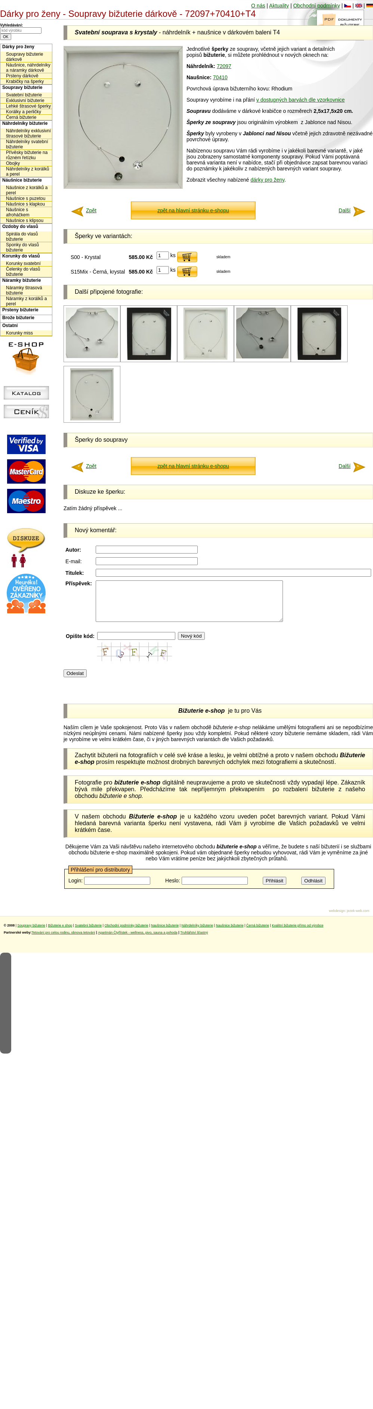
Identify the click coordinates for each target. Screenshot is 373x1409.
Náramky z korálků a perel (26, 301)
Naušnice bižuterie (165, 933)
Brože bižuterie (18, 317)
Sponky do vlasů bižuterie (22, 247)
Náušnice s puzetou (25, 198)
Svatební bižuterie (24, 95)
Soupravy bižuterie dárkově (24, 57)
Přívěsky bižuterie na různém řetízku (26, 155)
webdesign (337, 919)
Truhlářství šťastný (194, 940)
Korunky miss (19, 333)
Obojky (13, 163)
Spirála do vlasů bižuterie (22, 236)
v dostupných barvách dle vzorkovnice (300, 100)
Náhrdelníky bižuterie (24, 123)
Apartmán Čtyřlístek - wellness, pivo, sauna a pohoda (138, 940)
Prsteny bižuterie (20, 309)
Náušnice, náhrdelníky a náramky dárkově (28, 67)
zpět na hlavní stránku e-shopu (193, 210)
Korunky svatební (23, 263)
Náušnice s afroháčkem (18, 212)
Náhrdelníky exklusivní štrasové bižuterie (28, 133)
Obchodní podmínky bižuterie (126, 933)
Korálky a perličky (23, 111)
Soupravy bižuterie (22, 87)
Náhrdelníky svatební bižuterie (27, 144)
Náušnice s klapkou (25, 204)
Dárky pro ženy (18, 46)
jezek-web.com (358, 919)
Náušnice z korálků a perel (26, 190)
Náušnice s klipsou (24, 220)
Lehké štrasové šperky (28, 106)
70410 (220, 77)
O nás (258, 6)
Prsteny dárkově (22, 75)
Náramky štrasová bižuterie (24, 290)
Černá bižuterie (21, 117)
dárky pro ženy (267, 180)
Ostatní (10, 325)
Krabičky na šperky (25, 81)
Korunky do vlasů (21, 256)
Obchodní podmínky (316, 6)
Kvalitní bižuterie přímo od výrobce (297, 933)
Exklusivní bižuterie (25, 100)
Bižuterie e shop (60, 933)
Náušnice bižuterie (22, 180)
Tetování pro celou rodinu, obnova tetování (63, 940)
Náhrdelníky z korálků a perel (27, 171)
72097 (224, 66)
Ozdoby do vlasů (20, 226)
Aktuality (279, 6)
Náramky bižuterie (21, 280)
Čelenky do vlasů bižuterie (23, 271)
